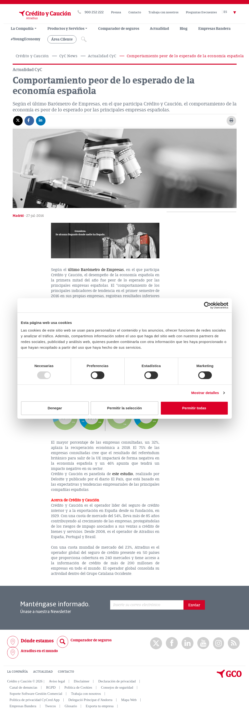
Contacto (134, 12)
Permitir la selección (124, 408)
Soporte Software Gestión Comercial (36, 694)
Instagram (218, 643)
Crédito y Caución (32, 56)
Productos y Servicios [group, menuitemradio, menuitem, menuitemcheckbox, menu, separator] (65, 28)
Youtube (203, 643)
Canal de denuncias (23, 687)
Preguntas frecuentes (201, 12)
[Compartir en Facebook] (29, 120)
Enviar (194, 605)
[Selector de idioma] (232, 12)
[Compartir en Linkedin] (41, 120)
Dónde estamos (37, 641)
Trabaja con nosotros (163, 12)
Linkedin (187, 643)
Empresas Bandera (214, 28)
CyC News (68, 56)
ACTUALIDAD (43, 672)
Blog (184, 28)
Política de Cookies (78, 687)
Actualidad (159, 28)
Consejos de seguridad (117, 687)
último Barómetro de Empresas (96, 269)
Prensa (116, 12)
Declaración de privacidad (117, 681)
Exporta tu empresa (100, 706)
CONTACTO (66, 672)
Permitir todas (194, 408)
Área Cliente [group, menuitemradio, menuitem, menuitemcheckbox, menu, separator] (62, 39)
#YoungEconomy (25, 39)
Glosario (71, 706)
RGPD (51, 687)
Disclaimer (82, 681)
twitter (156, 643)
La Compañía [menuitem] (22, 28)
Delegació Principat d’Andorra (90, 700)
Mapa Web (129, 700)
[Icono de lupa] (83, 39)
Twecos (50, 706)
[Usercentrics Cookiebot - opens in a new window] (207, 305)
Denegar (55, 408)
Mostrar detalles (205, 393)
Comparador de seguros (118, 28)
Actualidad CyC (102, 56)
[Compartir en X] (18, 120)
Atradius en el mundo (39, 651)
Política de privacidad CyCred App (35, 700)
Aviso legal (57, 681)
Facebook (172, 643)
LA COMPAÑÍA (17, 672)
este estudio (122, 474)
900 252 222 (94, 12)
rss (234, 643)
